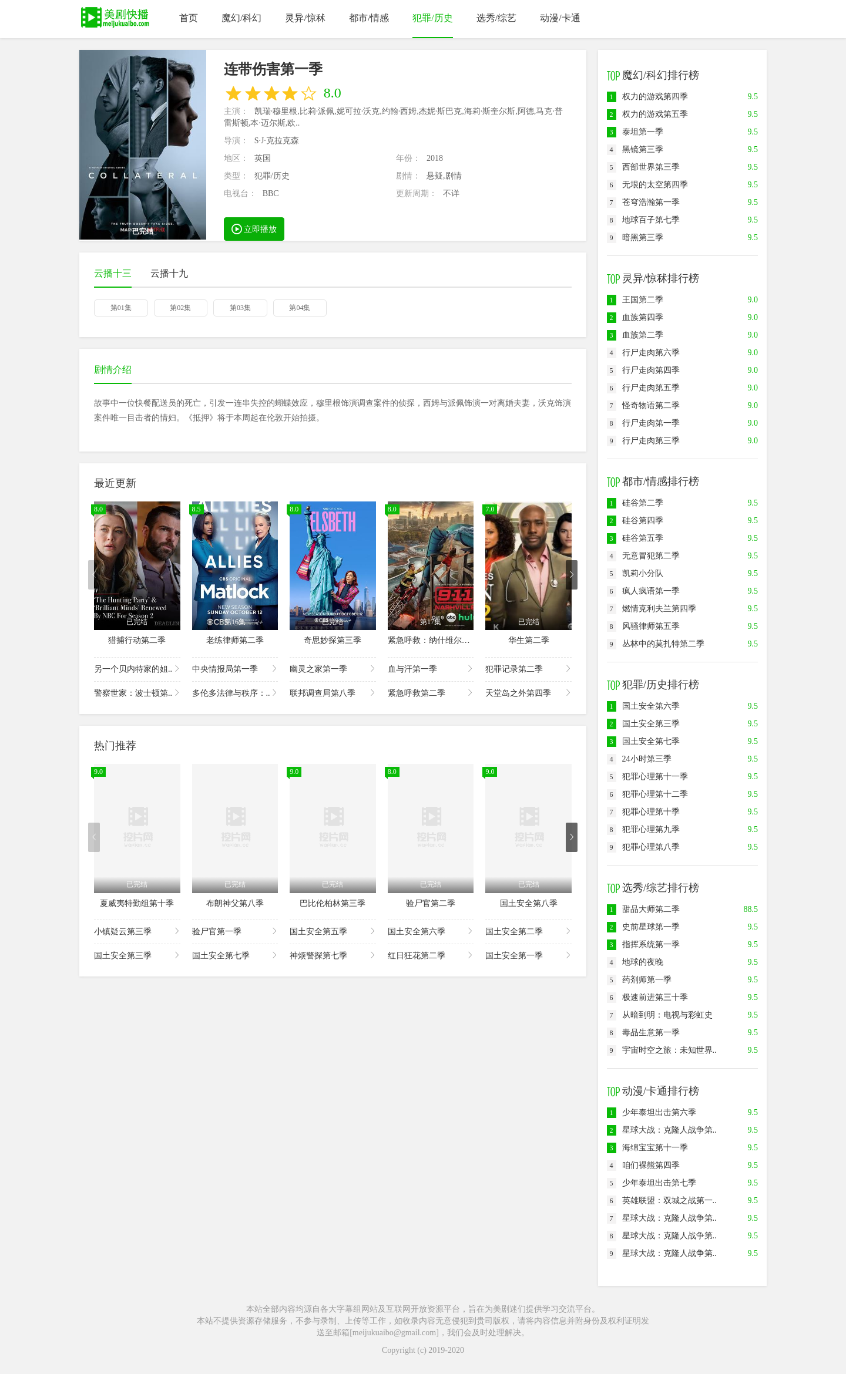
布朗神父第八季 (235, 903)
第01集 (121, 308)
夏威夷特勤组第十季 (137, 903)
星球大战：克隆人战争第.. (662, 1130)
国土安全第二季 (528, 931)
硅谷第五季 (635, 538)
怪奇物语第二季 (643, 405)
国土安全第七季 (235, 955)
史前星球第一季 (643, 926)
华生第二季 (528, 640)
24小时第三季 (639, 759)
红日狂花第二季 (431, 955)
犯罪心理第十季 (643, 811)
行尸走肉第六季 (643, 352)
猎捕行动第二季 (137, 640)
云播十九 (169, 273)
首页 (188, 18)
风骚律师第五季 (643, 626)
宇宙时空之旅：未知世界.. (662, 1050)
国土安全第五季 (333, 931)
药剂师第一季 (639, 979)
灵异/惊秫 (305, 18)
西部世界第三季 (643, 167)
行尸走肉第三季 (643, 440)
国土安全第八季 (529, 903)
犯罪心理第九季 (643, 829)
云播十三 (113, 273)
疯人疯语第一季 (643, 591)
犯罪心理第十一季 (647, 776)
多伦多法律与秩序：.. (235, 693)
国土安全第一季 (528, 955)
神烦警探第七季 (333, 955)
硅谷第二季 (635, 503)
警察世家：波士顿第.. (137, 693)
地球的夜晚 (635, 962)
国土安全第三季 (137, 955)
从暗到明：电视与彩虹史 (660, 1015)
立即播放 (254, 228)
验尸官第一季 (235, 931)
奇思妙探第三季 (332, 640)
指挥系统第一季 (643, 944)
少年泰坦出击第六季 (651, 1112)
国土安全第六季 (431, 931)
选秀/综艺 (496, 18)
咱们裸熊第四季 (643, 1165)
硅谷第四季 (635, 520)
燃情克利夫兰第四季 (651, 608)
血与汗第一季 (431, 668)
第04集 (299, 308)
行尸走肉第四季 (643, 370)
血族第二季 (635, 335)
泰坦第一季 (635, 131)
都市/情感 (369, 18)
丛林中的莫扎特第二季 (655, 643)
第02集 (180, 308)
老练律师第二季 (235, 640)
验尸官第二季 (430, 903)
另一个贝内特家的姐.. (137, 668)
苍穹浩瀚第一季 (643, 202)
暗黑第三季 (635, 237)
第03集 (240, 308)
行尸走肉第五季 (643, 387)
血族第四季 (635, 317)
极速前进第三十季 (647, 997)
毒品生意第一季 (643, 1032)
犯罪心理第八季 (643, 847)
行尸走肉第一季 (643, 423)
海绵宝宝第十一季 (647, 1147)
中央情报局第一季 (235, 668)
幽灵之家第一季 (333, 668)
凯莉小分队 (635, 573)
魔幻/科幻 (241, 18)
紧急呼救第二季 (431, 693)
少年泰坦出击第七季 (651, 1182)
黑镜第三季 (635, 149)
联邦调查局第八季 (333, 693)
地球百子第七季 (643, 219)
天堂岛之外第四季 (528, 693)
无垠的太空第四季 (647, 184)
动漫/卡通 (560, 18)
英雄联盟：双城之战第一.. (662, 1200)
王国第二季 (635, 299)
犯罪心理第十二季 (647, 794)
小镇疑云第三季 (137, 931)
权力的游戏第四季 (647, 96)
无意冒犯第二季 (643, 555)
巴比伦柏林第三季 (332, 903)
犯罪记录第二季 (528, 668)
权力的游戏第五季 (647, 114)
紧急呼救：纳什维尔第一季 (437, 640)
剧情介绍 (113, 370)
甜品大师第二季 (643, 909)
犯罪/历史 (432, 18)
